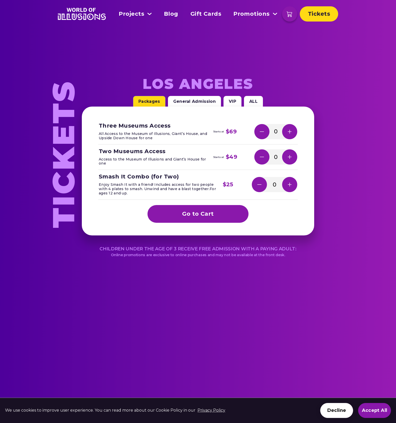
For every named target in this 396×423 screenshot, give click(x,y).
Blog (171, 14)
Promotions (255, 14)
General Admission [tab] (194, 101)
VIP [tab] (232, 101)
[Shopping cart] (289, 14)
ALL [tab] (253, 101)
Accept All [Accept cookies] (374, 410)
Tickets (319, 13)
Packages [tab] (149, 101)
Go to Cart (198, 213)
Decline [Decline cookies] (336, 410)
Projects (135, 14)
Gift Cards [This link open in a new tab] (205, 14)
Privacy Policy (211, 410)
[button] (261, 131)
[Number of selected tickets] (275, 131)
